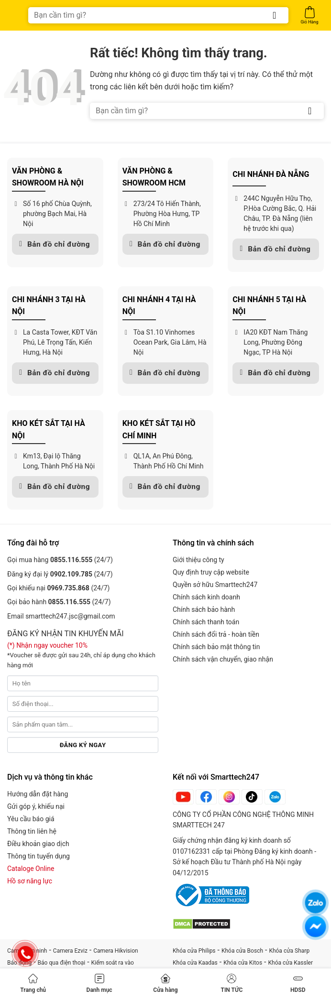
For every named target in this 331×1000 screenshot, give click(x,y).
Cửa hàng (165, 983)
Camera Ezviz (70, 950)
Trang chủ (33, 983)
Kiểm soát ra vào (112, 962)
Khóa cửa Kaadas (195, 962)
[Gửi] (274, 15)
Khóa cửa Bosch (242, 950)
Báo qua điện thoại (62, 962)
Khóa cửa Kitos (242, 962)
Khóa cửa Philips (194, 950)
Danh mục (99, 983)
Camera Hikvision (115, 950)
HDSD (297, 983)
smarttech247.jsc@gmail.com (70, 616)
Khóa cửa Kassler (290, 962)
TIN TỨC (232, 983)
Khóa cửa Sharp (289, 950)
